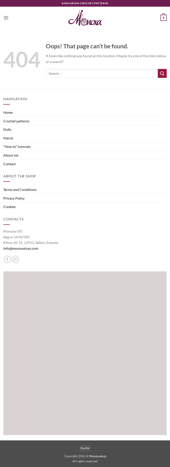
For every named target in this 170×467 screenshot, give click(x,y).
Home (8, 112)
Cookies (9, 206)
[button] (6, 17)
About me (10, 155)
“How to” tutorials (17, 146)
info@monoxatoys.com (20, 248)
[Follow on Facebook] (7, 259)
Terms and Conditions (20, 189)
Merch (8, 138)
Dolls (7, 129)
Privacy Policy (14, 198)
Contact (9, 164)
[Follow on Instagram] (15, 259)
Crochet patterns (16, 121)
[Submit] (162, 73)
